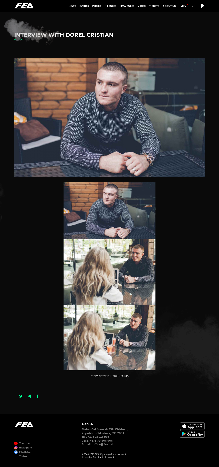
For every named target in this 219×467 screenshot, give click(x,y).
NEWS (72, 6)
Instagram (25, 447)
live (183, 5)
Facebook (25, 451)
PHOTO (96, 6)
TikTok (23, 456)
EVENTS (84, 6)
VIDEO (142, 6)
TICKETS (154, 6)
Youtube (24, 443)
